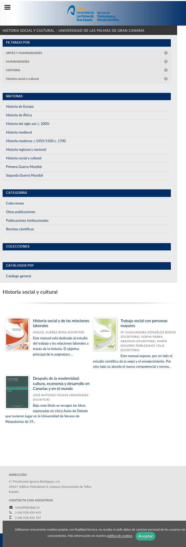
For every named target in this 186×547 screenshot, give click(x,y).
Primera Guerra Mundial (24, 167)
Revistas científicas (20, 229)
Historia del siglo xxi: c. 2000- (28, 124)
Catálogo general (18, 276)
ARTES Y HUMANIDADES (87, 53)
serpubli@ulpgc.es (27, 507)
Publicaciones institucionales (27, 220)
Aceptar (145, 535)
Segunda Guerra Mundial (24, 175)
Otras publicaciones (20, 212)
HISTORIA (87, 70)
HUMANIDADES (87, 61)
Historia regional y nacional (26, 149)
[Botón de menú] (9, 7)
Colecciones (15, 203)
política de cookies (119, 536)
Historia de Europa (20, 106)
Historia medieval (19, 132)
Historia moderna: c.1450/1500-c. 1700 (36, 141)
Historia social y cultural (87, 79)
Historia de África (19, 115)
